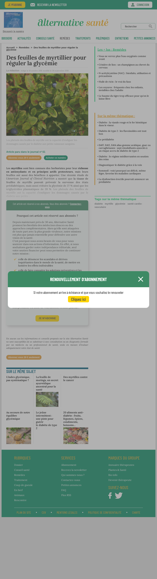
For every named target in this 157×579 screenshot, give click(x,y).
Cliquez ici (78, 299)
